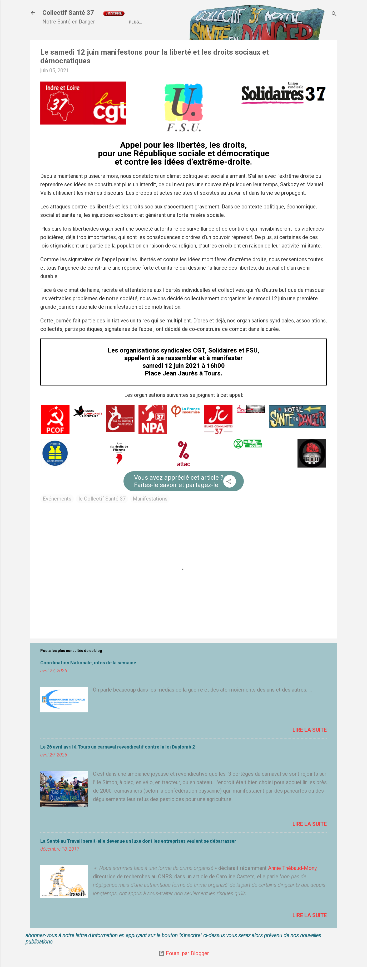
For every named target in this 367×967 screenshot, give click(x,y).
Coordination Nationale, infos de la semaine (88, 662)
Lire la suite (309, 730)
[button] (229, 482)
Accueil (137, 22)
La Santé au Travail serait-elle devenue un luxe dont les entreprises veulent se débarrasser (138, 841)
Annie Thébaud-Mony (292, 868)
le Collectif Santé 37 (102, 499)
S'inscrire (114, 13)
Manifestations (150, 499)
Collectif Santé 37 (68, 12)
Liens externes (282, 22)
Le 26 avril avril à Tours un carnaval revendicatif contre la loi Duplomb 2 (117, 747)
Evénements (57, 499)
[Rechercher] (334, 14)
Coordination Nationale (229, 22)
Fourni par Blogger (183, 953)
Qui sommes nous (174, 22)
